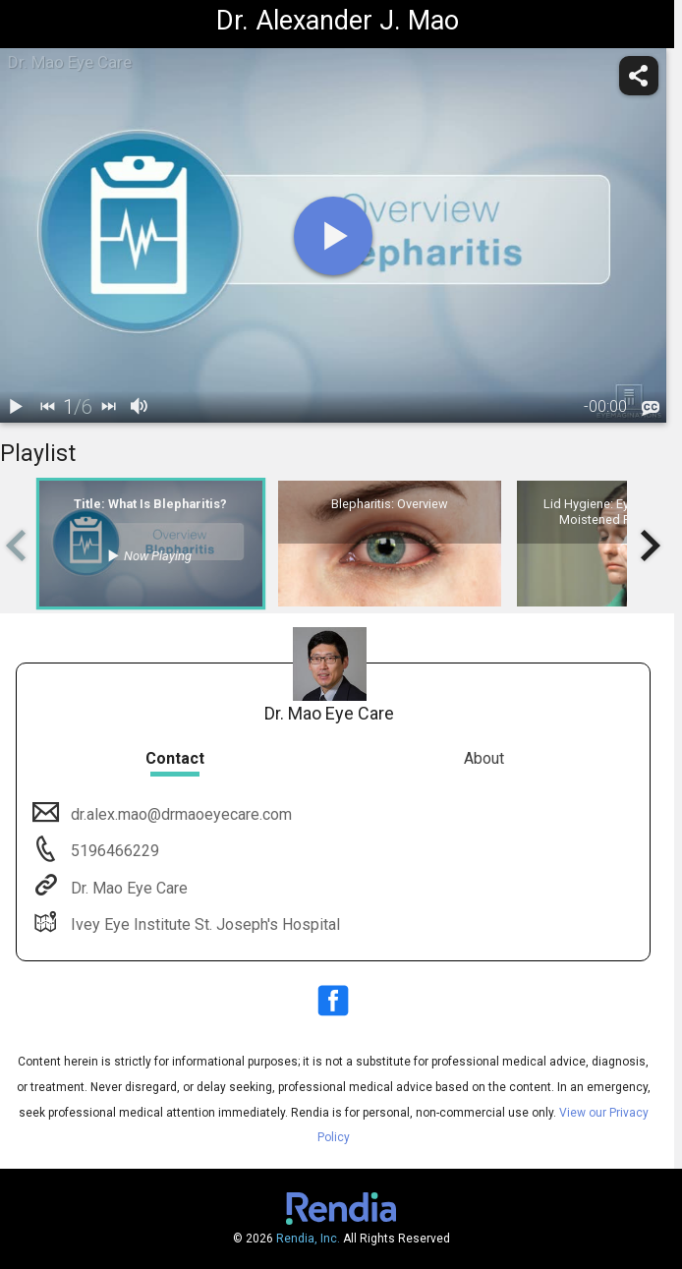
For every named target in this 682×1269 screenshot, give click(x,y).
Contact (174, 758)
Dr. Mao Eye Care (127, 888)
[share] (638, 75)
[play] (333, 236)
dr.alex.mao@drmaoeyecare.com (179, 814)
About (484, 758)
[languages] (650, 409)
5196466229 (113, 850)
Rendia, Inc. (308, 1238)
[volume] (139, 407)
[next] (108, 407)
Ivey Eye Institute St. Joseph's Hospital (203, 924)
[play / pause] (15, 407)
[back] (47, 407)
